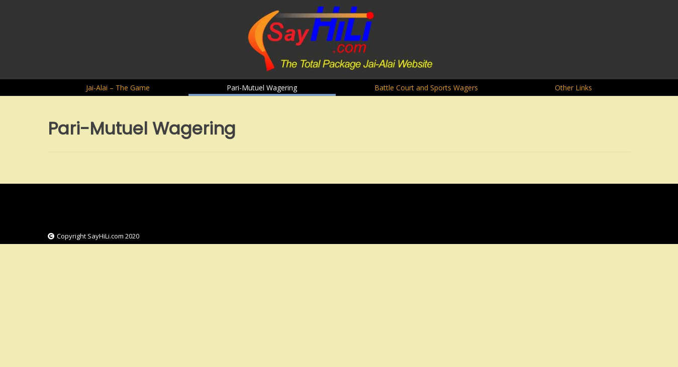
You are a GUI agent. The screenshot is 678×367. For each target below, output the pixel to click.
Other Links (573, 87)
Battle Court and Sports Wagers (426, 87)
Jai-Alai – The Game (118, 87)
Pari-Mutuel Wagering (262, 87)
